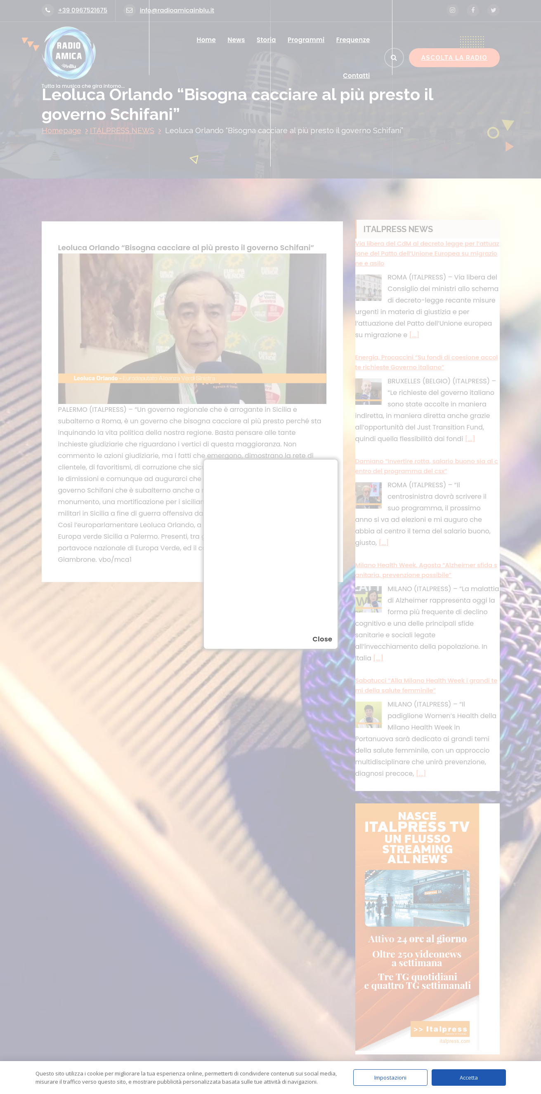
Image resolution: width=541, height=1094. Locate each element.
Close (322, 639)
